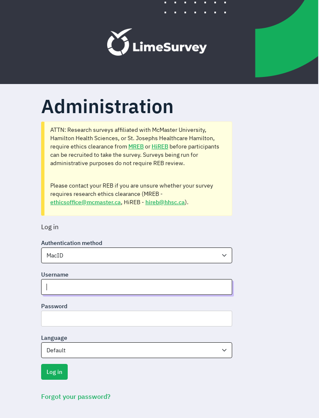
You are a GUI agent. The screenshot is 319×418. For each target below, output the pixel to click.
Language (54, 337)
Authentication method (71, 243)
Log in (54, 372)
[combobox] (136, 255)
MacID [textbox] (55, 255)
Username (55, 274)
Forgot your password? (75, 396)
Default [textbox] (56, 350)
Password (54, 306)
